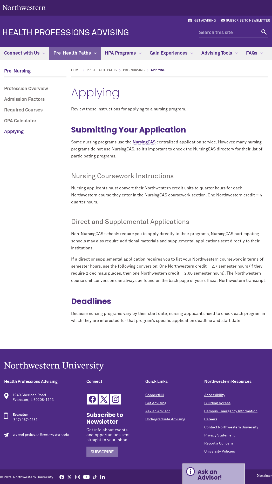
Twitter (104, 399)
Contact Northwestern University (231, 427)
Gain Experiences (171, 53)
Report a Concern (218, 443)
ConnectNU (154, 395)
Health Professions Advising (65, 33)
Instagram (115, 399)
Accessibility (214, 395)
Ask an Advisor (157, 411)
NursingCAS (144, 142)
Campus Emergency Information (230, 411)
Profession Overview (26, 89)
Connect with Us (24, 53)
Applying (14, 131)
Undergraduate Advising (165, 419)
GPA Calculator (20, 121)
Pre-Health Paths (75, 53)
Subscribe (102, 452)
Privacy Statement (219, 435)
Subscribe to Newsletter (248, 20)
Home (75, 70)
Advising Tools (219, 53)
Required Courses (23, 110)
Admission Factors (24, 99)
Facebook (92, 399)
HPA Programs (123, 53)
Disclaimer (264, 476)
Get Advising (205, 20)
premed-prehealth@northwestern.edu (40, 434)
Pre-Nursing (17, 71)
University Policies (219, 451)
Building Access (217, 403)
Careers (210, 419)
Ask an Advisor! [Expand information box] (210, 475)
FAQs (254, 53)
